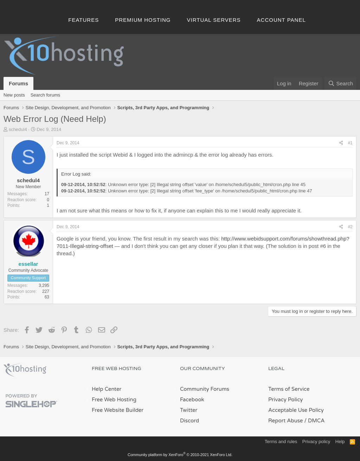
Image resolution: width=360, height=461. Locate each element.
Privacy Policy (285, 399)
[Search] (340, 83)
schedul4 (18, 129)
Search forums (45, 95)
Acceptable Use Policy (296, 410)
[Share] (341, 143)
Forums (18, 83)
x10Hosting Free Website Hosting (25, 370)
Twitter (188, 410)
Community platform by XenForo (180, 455)
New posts (14, 95)
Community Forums (204, 389)
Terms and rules (281, 441)
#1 (350, 142)
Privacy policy (316, 441)
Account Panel (281, 20)
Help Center (106, 389)
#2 (350, 226)
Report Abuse (285, 420)
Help (340, 441)
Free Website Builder (117, 410)
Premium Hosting (143, 20)
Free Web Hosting (114, 399)
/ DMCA (314, 420)
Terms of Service (289, 389)
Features (83, 20)
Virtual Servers (214, 20)
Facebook (192, 399)
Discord (189, 420)
